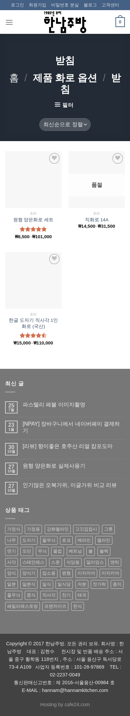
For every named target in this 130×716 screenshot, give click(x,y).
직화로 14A (97, 219)
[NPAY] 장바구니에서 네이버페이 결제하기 (71, 427)
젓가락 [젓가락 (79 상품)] (99, 584)
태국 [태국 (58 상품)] (82, 595)
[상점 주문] (65, 124)
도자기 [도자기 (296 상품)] (29, 540)
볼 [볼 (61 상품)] (90, 551)
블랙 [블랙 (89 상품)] (104, 551)
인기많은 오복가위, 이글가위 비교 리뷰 (70, 485)
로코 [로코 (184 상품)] (66, 540)
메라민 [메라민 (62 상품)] (84, 540)
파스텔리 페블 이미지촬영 (54, 404)
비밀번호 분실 (65, 4)
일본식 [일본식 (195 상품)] (29, 584)
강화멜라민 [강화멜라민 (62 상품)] (58, 529)
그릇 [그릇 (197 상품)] (108, 529)
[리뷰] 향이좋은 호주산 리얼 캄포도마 (68, 446)
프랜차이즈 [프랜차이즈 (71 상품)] (55, 606)
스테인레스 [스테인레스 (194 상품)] (33, 562)
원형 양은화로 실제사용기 (54, 466)
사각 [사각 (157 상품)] (11, 562)
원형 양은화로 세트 (33, 219)
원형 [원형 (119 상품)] (66, 573)
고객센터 (110, 4)
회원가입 (37, 4)
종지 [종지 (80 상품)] (117, 584)
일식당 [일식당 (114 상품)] (64, 584)
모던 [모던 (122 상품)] (26, 551)
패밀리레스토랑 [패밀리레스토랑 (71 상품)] (22, 606)
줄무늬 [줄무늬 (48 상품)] (13, 595)
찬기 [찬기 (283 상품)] (66, 595)
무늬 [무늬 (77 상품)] (42, 551)
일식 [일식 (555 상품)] (46, 584)
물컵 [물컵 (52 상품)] (57, 551)
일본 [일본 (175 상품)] (11, 584)
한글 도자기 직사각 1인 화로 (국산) (33, 323)
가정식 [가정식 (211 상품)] (13, 529)
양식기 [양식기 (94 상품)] (29, 573)
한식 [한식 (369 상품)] (77, 606)
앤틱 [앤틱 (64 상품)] (114, 562)
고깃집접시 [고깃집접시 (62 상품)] (86, 529)
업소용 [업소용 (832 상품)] (49, 573)
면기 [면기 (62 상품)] (11, 551)
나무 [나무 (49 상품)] (11, 540)
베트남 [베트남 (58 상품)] (75, 551)
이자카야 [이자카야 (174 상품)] (110, 573)
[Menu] (9, 22)
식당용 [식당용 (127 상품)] (73, 562)
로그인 (17, 4)
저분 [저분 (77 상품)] (82, 584)
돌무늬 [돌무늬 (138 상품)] (49, 540)
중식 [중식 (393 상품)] (31, 595)
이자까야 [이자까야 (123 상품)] (86, 573)
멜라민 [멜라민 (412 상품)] (103, 540)
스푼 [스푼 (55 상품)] (55, 562)
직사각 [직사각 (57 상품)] (49, 595)
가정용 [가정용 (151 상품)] (33, 529)
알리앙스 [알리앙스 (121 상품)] (95, 562)
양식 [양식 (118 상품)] (11, 573)
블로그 (90, 4)
